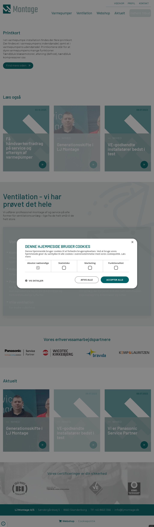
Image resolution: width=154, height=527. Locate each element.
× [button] (132, 242)
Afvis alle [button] (87, 279)
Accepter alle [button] (114, 279)
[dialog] (77, 263)
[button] (34, 280)
